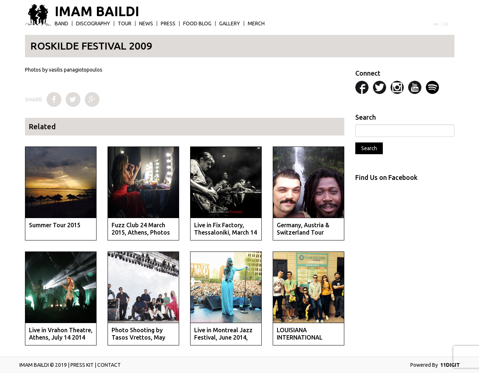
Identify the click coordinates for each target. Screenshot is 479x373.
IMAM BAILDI (97, 11)
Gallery (229, 23)
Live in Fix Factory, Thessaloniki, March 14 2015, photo (225, 232)
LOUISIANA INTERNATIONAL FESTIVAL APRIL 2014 (306, 337)
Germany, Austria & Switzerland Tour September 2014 (303, 232)
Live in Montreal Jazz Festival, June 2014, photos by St (223, 337)
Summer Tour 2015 (54, 225)
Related (42, 126)
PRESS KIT (82, 365)
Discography (93, 23)
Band (61, 23)
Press (168, 23)
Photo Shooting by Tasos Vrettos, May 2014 (138, 337)
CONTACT (109, 365)
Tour (124, 23)
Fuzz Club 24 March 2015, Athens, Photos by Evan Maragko (141, 232)
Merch (256, 23)
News (146, 23)
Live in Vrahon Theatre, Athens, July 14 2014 (60, 333)
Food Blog (197, 23)
